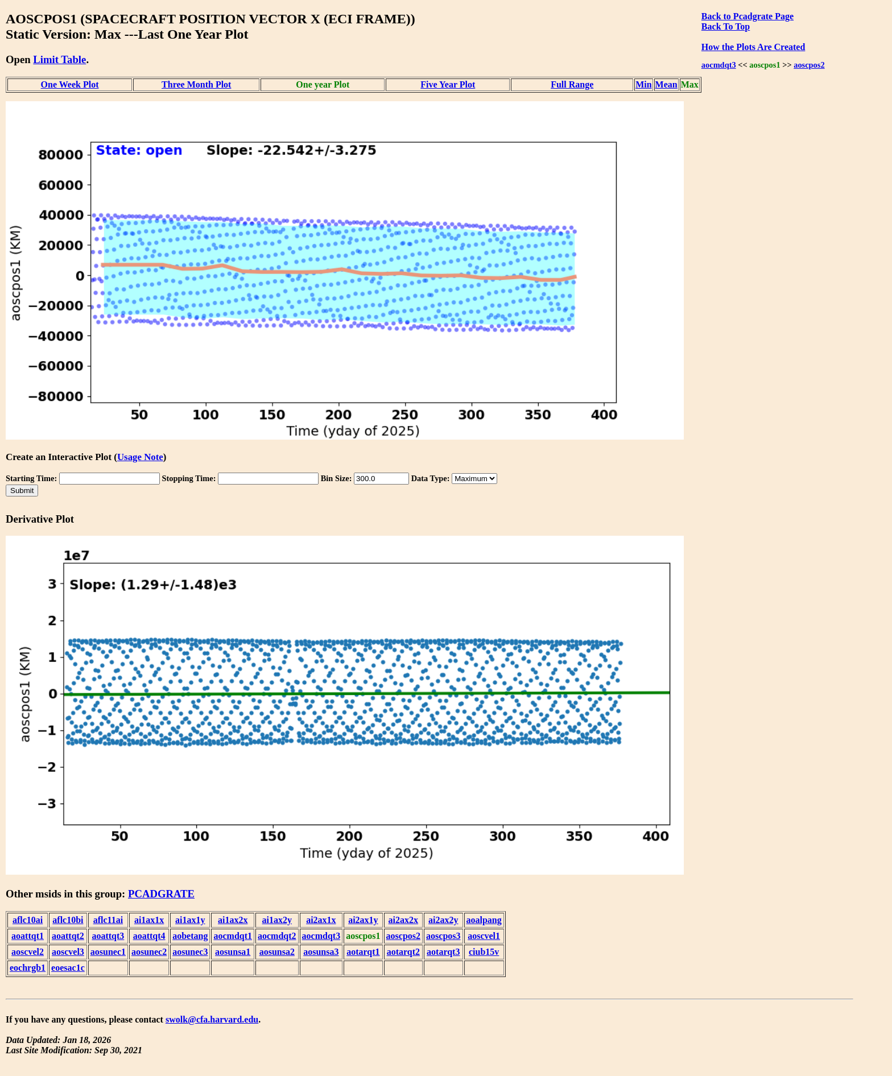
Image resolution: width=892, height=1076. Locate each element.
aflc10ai (28, 920)
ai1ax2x (232, 920)
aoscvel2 (27, 952)
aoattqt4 (149, 936)
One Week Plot (70, 84)
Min (643, 84)
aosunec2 (149, 952)
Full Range (572, 84)
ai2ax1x (321, 920)
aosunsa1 (232, 952)
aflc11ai (108, 920)
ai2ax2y (443, 920)
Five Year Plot (447, 84)
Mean (666, 84)
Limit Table (59, 59)
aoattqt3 (108, 936)
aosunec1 (108, 952)
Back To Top (725, 26)
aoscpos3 (443, 936)
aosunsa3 (320, 952)
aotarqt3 (443, 952)
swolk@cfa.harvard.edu (212, 1019)
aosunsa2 (277, 952)
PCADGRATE (161, 894)
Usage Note (140, 457)
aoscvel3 (68, 952)
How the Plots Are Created (753, 47)
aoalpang (484, 920)
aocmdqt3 (718, 64)
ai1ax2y (277, 920)
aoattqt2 (68, 936)
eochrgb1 (28, 967)
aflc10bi (67, 920)
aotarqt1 (362, 952)
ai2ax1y (363, 920)
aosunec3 (190, 952)
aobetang (190, 936)
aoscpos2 (809, 64)
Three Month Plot (196, 84)
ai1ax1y (190, 920)
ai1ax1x (149, 920)
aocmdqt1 (232, 936)
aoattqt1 (27, 936)
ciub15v (484, 952)
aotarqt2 (403, 952)
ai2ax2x (403, 920)
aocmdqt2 (277, 936)
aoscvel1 (484, 936)
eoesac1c (68, 967)
